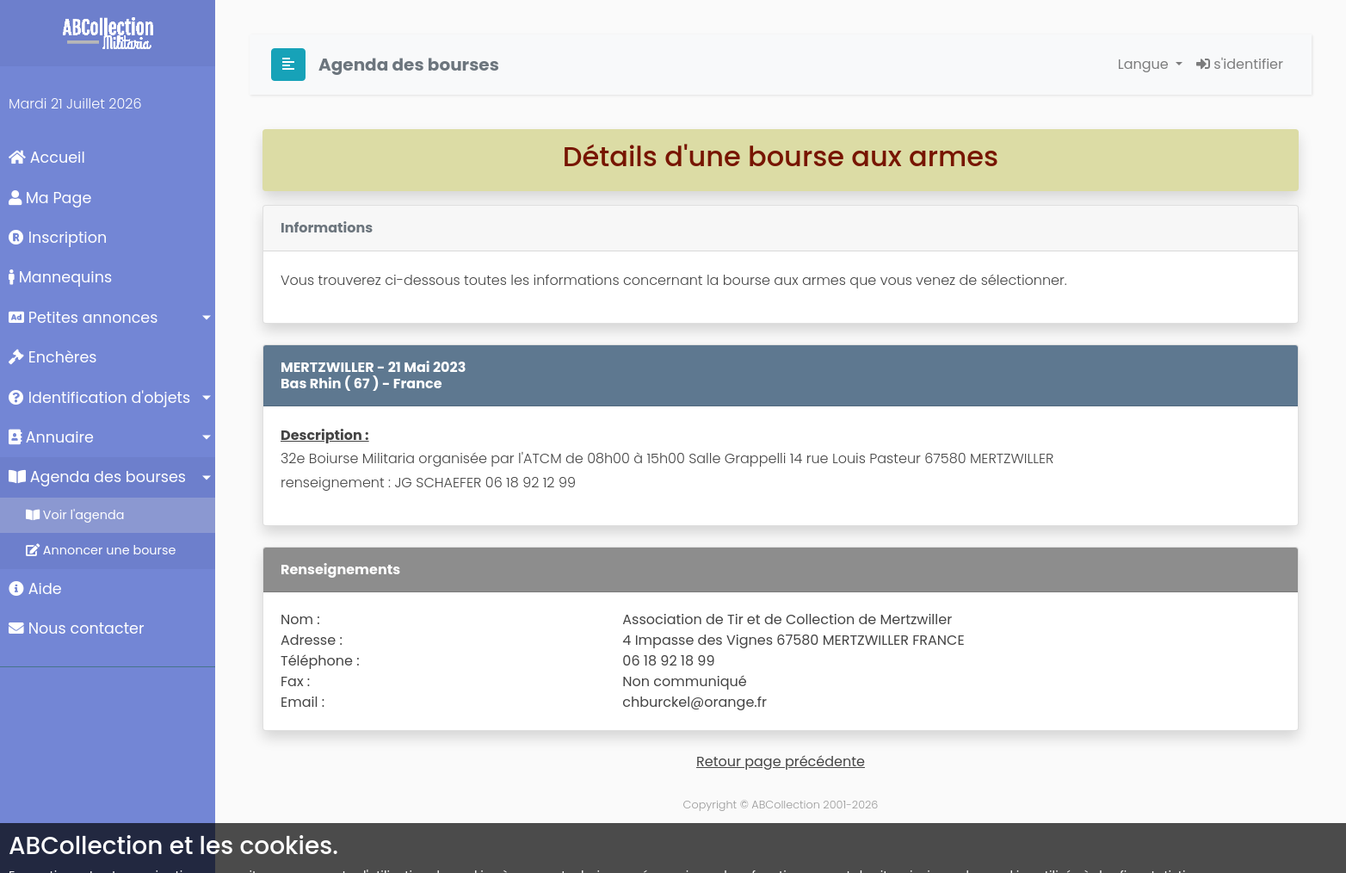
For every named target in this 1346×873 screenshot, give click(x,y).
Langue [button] (1145, 64)
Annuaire (51, 437)
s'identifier (1239, 64)
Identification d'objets (99, 397)
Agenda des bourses (97, 477)
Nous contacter (77, 628)
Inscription (58, 237)
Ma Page (50, 198)
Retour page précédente (780, 761)
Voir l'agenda (75, 514)
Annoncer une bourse (101, 550)
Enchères (53, 357)
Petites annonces (83, 317)
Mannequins (60, 277)
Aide (35, 589)
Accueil (47, 157)
